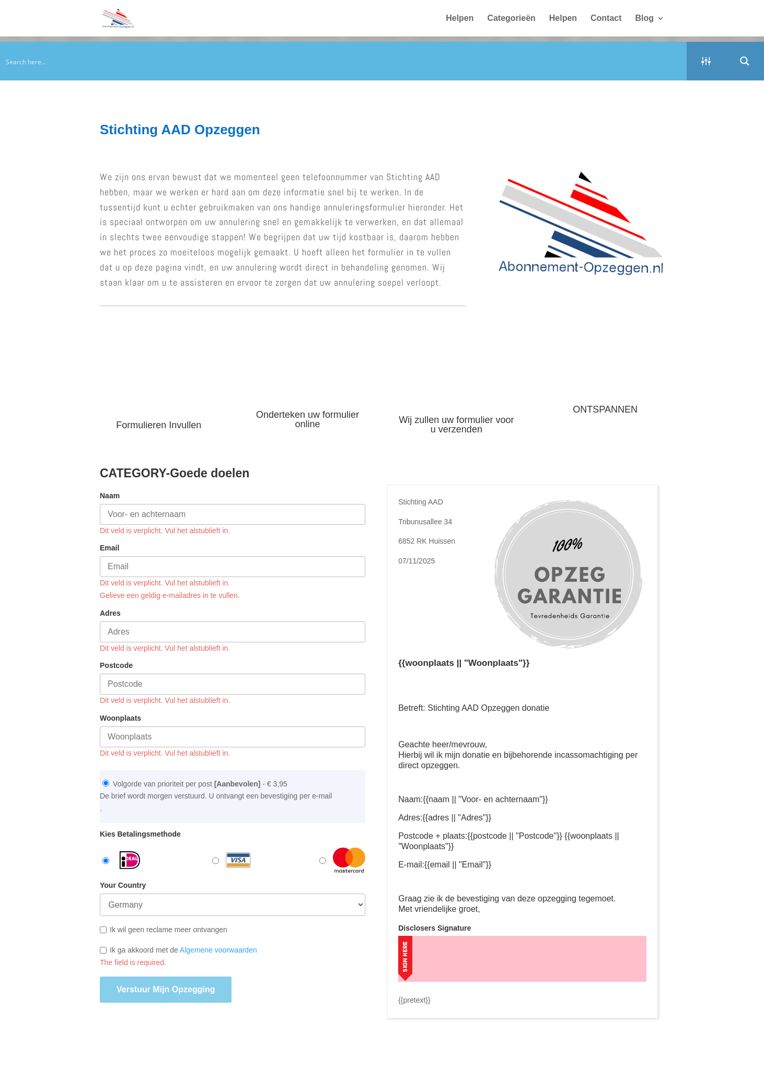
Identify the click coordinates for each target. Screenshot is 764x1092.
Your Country (123, 885)
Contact (606, 18)
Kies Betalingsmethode (140, 834)
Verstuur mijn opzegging (166, 989)
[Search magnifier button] (744, 61)
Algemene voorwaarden (218, 950)
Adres (110, 613)
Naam (110, 495)
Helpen (459, 18)
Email (109, 548)
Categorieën (511, 18)
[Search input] (344, 61)
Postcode (116, 665)
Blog (644, 18)
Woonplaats (120, 718)
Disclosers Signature (434, 928)
